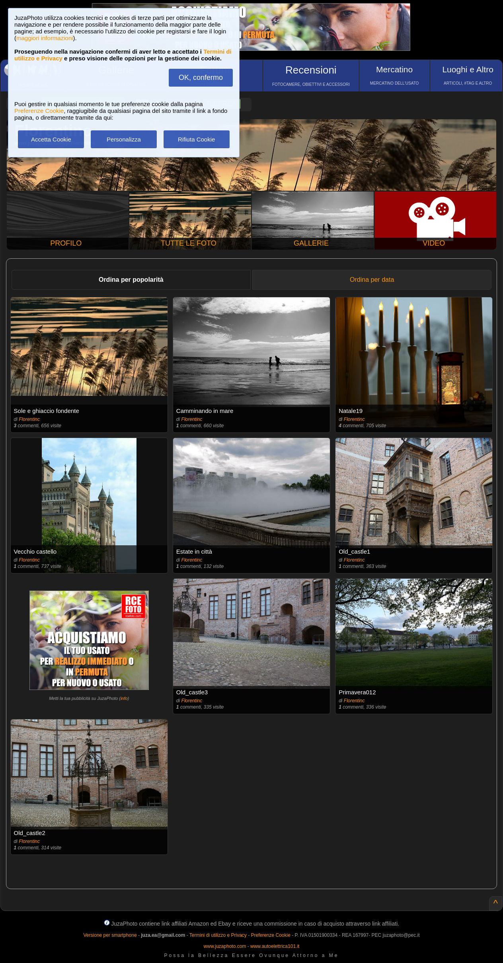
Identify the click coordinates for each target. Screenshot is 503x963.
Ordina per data (372, 279)
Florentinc (29, 419)
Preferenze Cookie (39, 110)
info (124, 698)
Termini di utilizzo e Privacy (218, 935)
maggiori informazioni (44, 38)
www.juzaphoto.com (225, 946)
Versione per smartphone (109, 935)
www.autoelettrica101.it (274, 946)
